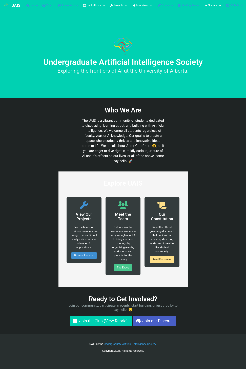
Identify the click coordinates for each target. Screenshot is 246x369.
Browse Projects (84, 255)
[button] (94, 5)
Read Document (162, 259)
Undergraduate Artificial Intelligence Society (130, 344)
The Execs (123, 267)
